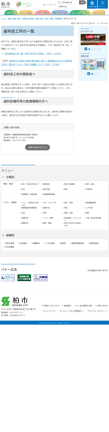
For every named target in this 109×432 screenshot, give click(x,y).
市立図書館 (9, 351)
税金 (66, 210)
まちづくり (47, 272)
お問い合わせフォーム (38, 147)
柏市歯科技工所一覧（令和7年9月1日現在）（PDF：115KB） (33, 54)
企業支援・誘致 (70, 291)
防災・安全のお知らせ (30, 186)
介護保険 (25, 250)
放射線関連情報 (49, 196)
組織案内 (36, 348)
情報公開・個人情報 (50, 315)
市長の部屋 (47, 304)
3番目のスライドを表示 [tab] (95, 49)
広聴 (87, 310)
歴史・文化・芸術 (50, 263)
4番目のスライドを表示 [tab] (98, 49)
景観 (23, 277)
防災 (23, 191)
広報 (66, 310)
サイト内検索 (59, 2)
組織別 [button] (10, 340)
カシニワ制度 (69, 277)
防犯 (66, 191)
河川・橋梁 (90, 283)
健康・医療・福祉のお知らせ (30, 246)
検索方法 (63, 6)
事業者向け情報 (28, 18)
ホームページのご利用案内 (70, 415)
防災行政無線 (69, 186)
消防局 (63, 348)
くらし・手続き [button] (10, 205)
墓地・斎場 (47, 225)
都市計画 (67, 272)
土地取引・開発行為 (72, 283)
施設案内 (67, 410)
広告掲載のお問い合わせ (98, 375)
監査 (66, 315)
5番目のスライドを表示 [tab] (100, 49)
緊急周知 (46, 186)
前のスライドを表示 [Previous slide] (2, 12)
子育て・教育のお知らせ (30, 235)
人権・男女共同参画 (93, 220)
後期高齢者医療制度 (29, 210)
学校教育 (67, 234)
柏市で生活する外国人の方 (72, 227)
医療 (66, 245)
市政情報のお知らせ (29, 304)
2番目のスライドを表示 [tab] (92, 49)
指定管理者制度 (49, 296)
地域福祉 (89, 250)
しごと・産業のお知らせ (30, 292)
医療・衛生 (39, 18)
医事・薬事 (49, 18)
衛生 (87, 245)
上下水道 (89, 210)
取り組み (89, 255)
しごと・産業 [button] (9, 291)
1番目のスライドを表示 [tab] (89, 49)
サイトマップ (48, 415)
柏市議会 (23, 348)
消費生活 (25, 220)
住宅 (23, 215)
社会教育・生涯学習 (93, 234)
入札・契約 (26, 296)
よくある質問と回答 (84, 410)
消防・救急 (90, 186)
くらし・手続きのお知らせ (30, 206)
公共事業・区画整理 (50, 283)
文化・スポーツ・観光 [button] (11, 264)
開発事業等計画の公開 (94, 272)
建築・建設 (90, 277)
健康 (44, 245)
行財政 (24, 310)
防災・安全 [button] (8, 186)
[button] (103, 4)
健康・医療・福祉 (14, 18)
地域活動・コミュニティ (72, 221)
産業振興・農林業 (92, 291)
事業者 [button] (6, 328)
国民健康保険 (91, 205)
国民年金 (46, 210)
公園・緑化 (47, 277)
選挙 (23, 315)
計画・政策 (90, 304)
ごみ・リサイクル (49, 205)
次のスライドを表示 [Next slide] (106, 12)
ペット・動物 (48, 220)
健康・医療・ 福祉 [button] (9, 246)
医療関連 (58, 18)
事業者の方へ (27, 328)
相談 (87, 215)
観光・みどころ (92, 263)
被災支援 (46, 191)
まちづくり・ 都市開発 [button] (9, 273)
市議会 (88, 315)
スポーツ (67, 263)
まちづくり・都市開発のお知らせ (30, 274)
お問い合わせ (102, 410)
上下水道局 (50, 348)
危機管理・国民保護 (29, 196)
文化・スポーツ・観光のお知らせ (30, 265)
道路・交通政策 (27, 283)
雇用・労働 (47, 291)
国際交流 (25, 225)
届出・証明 (68, 205)
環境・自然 (68, 215)
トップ (3, 18)
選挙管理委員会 (77, 348)
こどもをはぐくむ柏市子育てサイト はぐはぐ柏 (51, 236)
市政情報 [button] (7, 304)
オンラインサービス (50, 320)
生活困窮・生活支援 (29, 255)
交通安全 (89, 191)
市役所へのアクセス (51, 410)
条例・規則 (68, 320)
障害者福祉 (68, 250)
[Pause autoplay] (85, 48)
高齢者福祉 (47, 250)
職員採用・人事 (49, 310)
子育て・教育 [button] (9, 234)
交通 (44, 215)
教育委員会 (26, 320)
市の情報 (67, 304)
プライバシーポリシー (96, 415)
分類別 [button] (10, 177)
